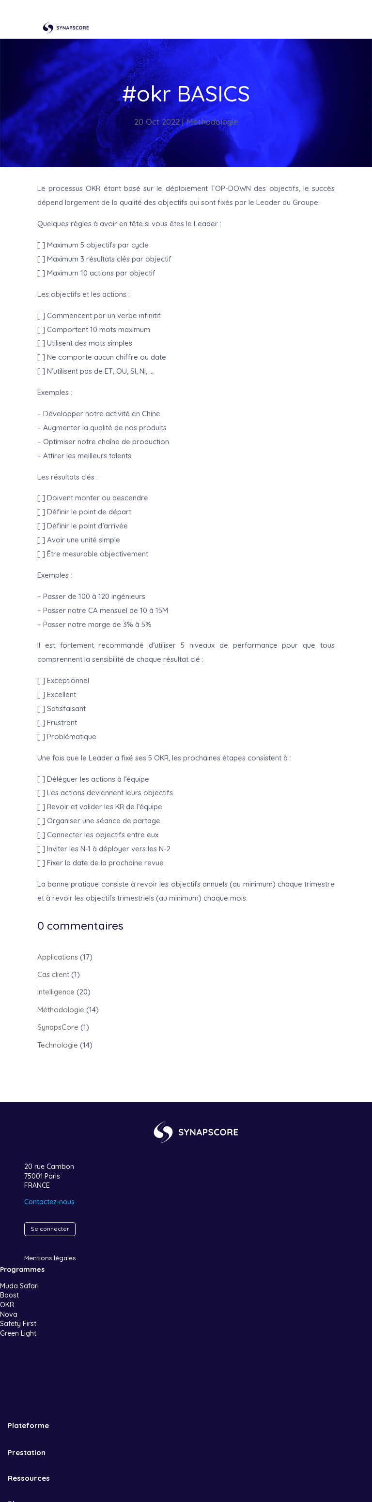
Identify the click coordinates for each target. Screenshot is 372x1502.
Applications (57, 957)
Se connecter (50, 1228)
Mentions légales (50, 1258)
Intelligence (56, 991)
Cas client (53, 974)
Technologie (57, 1045)
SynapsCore (57, 1027)
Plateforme (28, 1425)
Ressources (29, 1478)
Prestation (27, 1452)
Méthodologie (212, 122)
